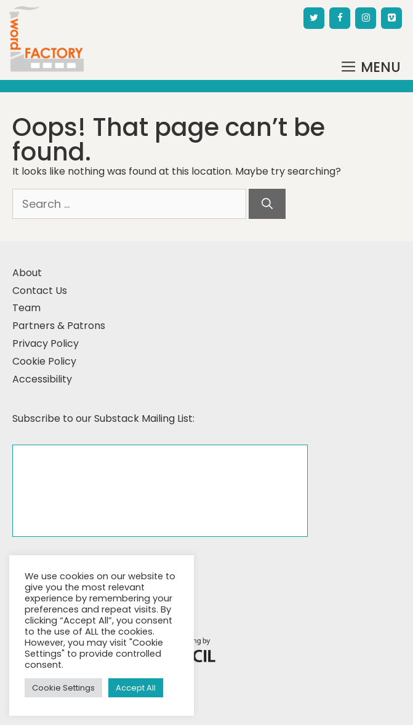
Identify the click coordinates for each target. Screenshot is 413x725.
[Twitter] (313, 18)
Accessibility (42, 379)
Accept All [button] (136, 688)
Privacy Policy (45, 343)
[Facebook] (339, 18)
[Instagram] (365, 18)
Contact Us (39, 290)
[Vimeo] (391, 18)
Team (26, 308)
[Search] (267, 204)
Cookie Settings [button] (63, 688)
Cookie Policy (44, 361)
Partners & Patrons (58, 326)
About (27, 273)
